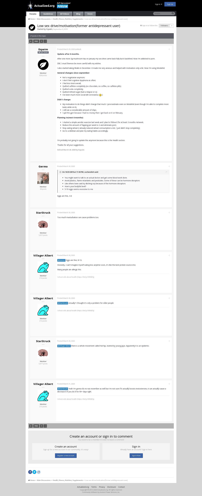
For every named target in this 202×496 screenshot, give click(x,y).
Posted (66, 49)
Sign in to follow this (150, 25)
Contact (121, 487)
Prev (36, 41)
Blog (78, 14)
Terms (94, 487)
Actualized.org (83, 487)
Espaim (49, 29)
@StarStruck (63, 303)
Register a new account (65, 455)
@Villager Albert (65, 346)
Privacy (102, 487)
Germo (43, 166)
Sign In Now (136, 455)
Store (89, 14)
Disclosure (111, 487)
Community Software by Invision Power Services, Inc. (101, 492)
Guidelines (48, 14)
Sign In (158, 4)
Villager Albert (43, 255)
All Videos (64, 14)
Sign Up (170, 4)
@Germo (62, 260)
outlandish (90, 172)
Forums (33, 14)
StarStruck (43, 212)
